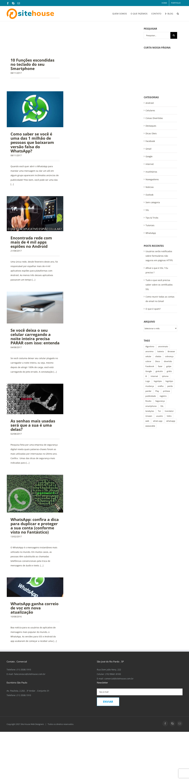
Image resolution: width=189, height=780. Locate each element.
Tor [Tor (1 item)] (159, 378)
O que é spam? (153, 275)
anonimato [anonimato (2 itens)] (163, 313)
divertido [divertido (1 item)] (168, 328)
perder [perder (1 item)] (148, 358)
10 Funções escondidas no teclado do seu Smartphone (32, 64)
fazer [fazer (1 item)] (160, 333)
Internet (150, 131)
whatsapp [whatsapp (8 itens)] (170, 388)
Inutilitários (151, 138)
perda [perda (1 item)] (170, 353)
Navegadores (152, 146)
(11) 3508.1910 (24, 669)
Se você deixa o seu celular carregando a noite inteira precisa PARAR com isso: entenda (35, 337)
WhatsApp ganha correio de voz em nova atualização (34, 608)
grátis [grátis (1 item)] (169, 338)
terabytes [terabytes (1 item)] (149, 378)
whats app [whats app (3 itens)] (157, 388)
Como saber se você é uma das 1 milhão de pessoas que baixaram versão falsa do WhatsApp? (32, 142)
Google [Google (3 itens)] (148, 338)
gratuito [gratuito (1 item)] (159, 338)
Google (149, 123)
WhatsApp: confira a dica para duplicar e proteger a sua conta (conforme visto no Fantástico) (35, 526)
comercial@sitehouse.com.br (119, 678)
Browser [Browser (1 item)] (171, 318)
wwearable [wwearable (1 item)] (150, 393)
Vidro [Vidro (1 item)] (169, 383)
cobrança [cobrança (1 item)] (169, 323)
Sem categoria (153, 169)
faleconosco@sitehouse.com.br (29, 674)
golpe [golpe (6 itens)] (168, 333)
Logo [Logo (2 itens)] (147, 348)
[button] (178, 13)
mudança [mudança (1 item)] (149, 353)
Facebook (150, 108)
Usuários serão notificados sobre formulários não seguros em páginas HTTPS (159, 223)
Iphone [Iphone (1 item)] (165, 343)
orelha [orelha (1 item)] (160, 353)
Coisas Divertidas (154, 85)
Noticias (150, 154)
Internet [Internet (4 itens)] (154, 343)
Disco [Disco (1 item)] (157, 328)
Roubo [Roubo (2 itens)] (148, 368)
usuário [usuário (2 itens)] (159, 383)
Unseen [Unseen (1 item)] (148, 383)
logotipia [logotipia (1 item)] (158, 348)
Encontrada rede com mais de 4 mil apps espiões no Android (31, 242)
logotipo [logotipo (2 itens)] (169, 348)
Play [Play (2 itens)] (157, 358)
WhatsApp (151, 200)
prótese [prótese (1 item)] (166, 358)
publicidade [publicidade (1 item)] (150, 363)
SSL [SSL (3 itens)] (162, 373)
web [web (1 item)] (147, 388)
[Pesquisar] (173, 35)
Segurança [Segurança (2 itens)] (160, 368)
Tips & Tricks (152, 184)
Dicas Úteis (151, 100)
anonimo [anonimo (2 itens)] (149, 318)
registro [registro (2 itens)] (163, 363)
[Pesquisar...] (157, 35)
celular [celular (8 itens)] (148, 323)
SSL (147, 177)
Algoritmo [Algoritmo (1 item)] (149, 313)
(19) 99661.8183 (113, 674)
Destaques (151, 92)
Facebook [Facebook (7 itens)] (149, 333)
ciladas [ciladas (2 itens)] (158, 323)
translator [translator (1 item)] (169, 378)
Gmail (148, 115)
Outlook (149, 161)
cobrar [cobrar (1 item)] (148, 328)
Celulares (150, 77)
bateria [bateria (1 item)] (160, 318)
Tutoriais (150, 192)
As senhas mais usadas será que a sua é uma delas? (33, 425)
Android (150, 69)
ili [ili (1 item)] (146, 343)
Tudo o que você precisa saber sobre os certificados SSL (159, 252)
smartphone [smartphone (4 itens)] (151, 373)
